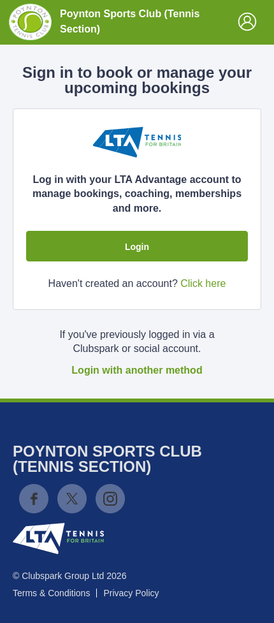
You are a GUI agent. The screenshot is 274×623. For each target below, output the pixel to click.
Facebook (33, 498)
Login (137, 247)
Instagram (110, 498)
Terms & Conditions (51, 593)
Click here (203, 283)
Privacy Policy (131, 593)
